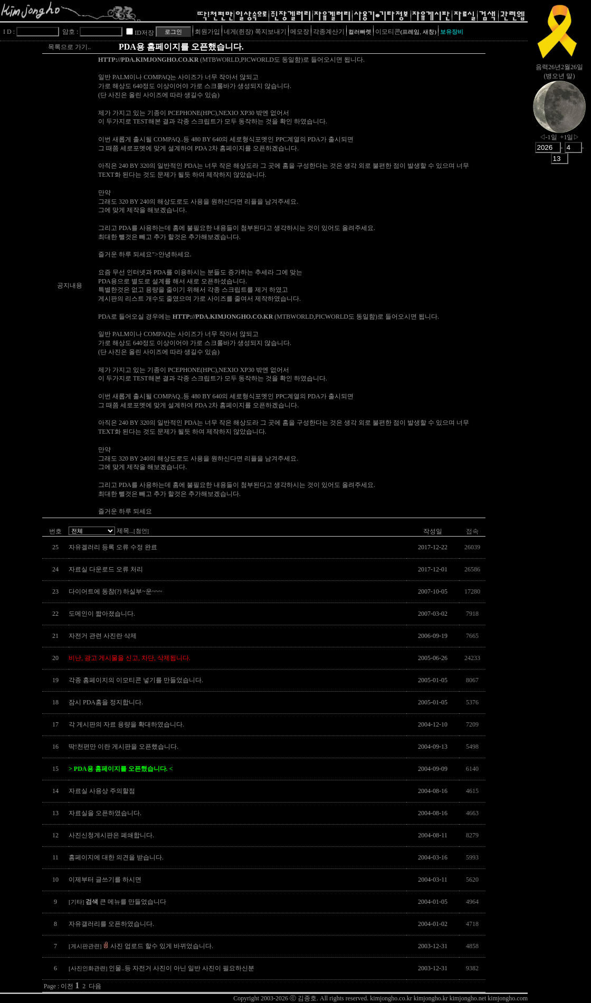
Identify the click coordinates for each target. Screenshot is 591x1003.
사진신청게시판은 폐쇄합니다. (111, 835)
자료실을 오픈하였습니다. (105, 813)
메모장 (299, 31)
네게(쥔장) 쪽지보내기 (255, 31)
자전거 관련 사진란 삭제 (103, 635)
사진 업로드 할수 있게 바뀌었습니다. (141, 946)
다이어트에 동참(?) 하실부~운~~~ (115, 591)
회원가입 (207, 31)
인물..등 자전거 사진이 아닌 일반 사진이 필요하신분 (161, 968)
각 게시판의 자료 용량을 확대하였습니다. (126, 724)
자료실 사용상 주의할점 (102, 791)
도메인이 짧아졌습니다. (102, 613)
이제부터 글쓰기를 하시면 (105, 879)
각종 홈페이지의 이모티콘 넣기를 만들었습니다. (136, 680)
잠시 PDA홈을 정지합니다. (106, 702)
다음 (95, 986)
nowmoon (559, 115)
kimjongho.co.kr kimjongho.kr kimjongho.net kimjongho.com (449, 998)
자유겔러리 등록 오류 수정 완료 (113, 547)
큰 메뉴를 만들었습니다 (117, 901)
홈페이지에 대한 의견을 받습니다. (116, 857)
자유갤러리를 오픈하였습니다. (111, 924)
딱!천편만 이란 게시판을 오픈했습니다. (123, 746)
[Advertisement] (559, 335)
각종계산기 (329, 31)
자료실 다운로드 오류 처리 (106, 569)
